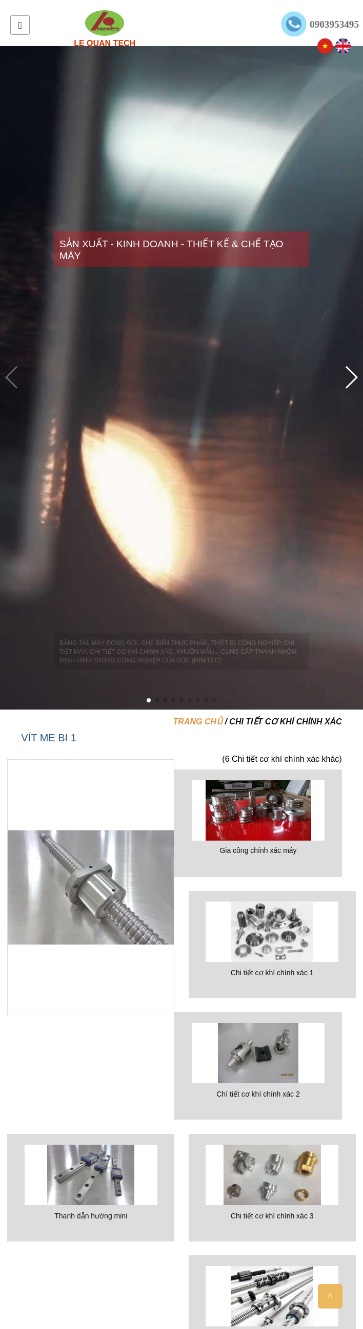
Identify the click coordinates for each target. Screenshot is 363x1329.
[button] (149, 700)
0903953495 (334, 24)
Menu (20, 25)
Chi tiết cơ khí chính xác (285, 721)
